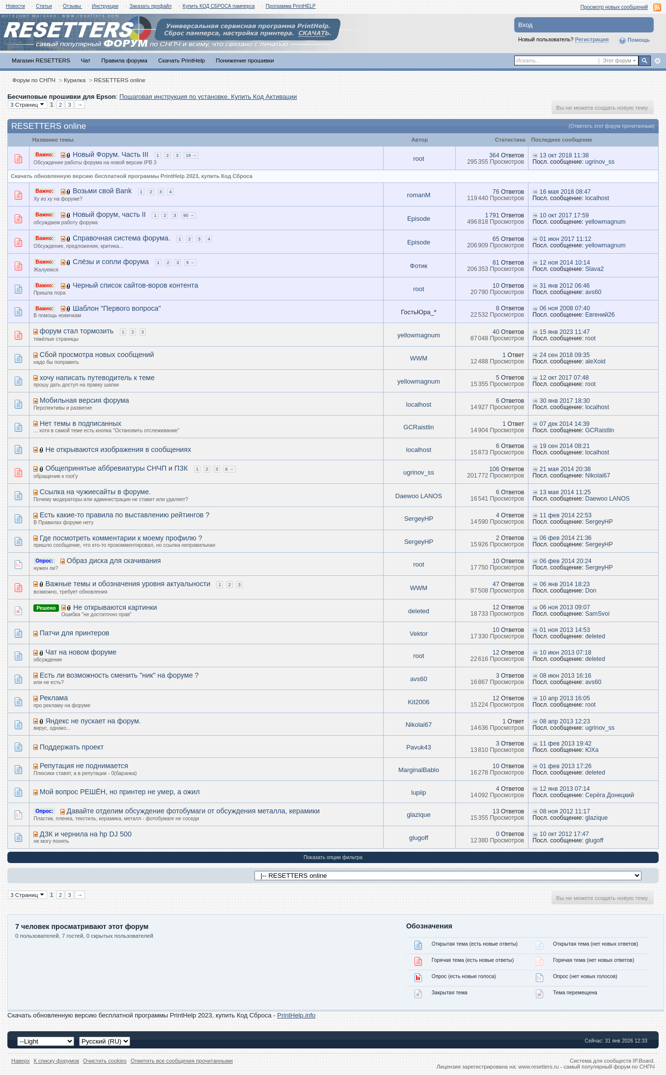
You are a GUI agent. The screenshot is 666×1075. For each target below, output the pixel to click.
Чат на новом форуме (80, 652)
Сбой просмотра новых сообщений (97, 354)
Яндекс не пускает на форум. (92, 721)
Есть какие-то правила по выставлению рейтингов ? (125, 515)
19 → (191, 155)
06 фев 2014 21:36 (566, 538)
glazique (418, 814)
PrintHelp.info (296, 1015)
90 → (188, 215)
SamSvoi (597, 613)
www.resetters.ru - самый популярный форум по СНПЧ (586, 1067)
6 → (229, 469)
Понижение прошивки (245, 60)
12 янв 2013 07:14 (565, 788)
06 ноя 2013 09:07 (565, 607)
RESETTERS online (119, 80)
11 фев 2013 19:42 (566, 743)
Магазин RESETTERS (41, 60)
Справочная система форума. (121, 238)
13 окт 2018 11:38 (564, 155)
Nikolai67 (597, 475)
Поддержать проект (72, 747)
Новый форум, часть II (109, 214)
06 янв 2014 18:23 (565, 584)
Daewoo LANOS (418, 496)
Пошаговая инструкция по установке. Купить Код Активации (208, 96)
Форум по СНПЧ (34, 80)
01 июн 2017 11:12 (565, 239)
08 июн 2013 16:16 (565, 675)
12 (496, 607)
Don (591, 590)
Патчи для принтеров (75, 633)
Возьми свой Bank (102, 191)
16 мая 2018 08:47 (565, 191)
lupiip (418, 792)
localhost (597, 198)
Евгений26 (600, 314)
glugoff (418, 837)
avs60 (593, 292)
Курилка (74, 80)
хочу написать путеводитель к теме (97, 378)
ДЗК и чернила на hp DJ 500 (86, 834)
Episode (418, 218)
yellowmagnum (605, 221)
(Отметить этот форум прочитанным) (612, 126)
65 (496, 239)
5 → (190, 262)
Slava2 (594, 269)
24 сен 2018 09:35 (565, 355)
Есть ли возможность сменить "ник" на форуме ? (119, 675)
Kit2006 (418, 702)
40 (496, 331)
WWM (418, 358)
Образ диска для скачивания (114, 561)
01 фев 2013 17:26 (566, 766)
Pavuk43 (418, 747)
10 (496, 285)
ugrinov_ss (600, 161)
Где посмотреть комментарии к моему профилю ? (121, 538)
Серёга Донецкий (609, 795)
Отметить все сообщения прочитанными (182, 1061)
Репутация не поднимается (84, 766)
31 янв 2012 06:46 (565, 285)
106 (494, 469)
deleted (418, 611)
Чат (85, 60)
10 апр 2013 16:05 (565, 698)
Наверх (20, 1061)
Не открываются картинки (115, 607)
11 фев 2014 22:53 (566, 515)
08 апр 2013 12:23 (565, 721)
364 (494, 155)
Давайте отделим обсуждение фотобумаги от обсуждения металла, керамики (193, 811)
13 (496, 811)
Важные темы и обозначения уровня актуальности (127, 584)
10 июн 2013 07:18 (565, 652)
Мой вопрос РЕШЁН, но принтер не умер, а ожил (120, 792)
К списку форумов (57, 1061)
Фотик (419, 265)
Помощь (634, 40)
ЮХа (592, 750)
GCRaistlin (418, 427)
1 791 (492, 215)
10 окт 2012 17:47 (564, 834)
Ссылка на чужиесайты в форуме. (95, 492)
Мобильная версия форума (84, 400)
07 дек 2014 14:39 (565, 423)
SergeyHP (418, 518)
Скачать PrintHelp (181, 60)
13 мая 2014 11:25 (565, 492)
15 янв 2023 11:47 (565, 331)
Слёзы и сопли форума (111, 262)
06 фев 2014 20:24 (566, 561)
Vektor (419, 633)
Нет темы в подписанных (80, 423)
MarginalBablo (418, 770)
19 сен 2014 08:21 (565, 446)
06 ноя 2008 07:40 (565, 308)
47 (496, 584)
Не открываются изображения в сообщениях (118, 449)
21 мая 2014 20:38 (565, 469)
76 (496, 191)
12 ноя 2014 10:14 (565, 262)
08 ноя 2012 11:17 (565, 811)
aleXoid (595, 361)
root (418, 158)
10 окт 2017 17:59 (564, 215)
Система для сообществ (600, 1061)
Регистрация (592, 39)
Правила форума (124, 60)
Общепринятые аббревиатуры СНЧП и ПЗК (116, 468)
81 (496, 262)
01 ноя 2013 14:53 (565, 630)
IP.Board (643, 1061)
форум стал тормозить (77, 331)
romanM (419, 195)
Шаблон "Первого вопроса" (117, 308)
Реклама (54, 698)
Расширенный (657, 61)
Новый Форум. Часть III (110, 154)
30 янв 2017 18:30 (565, 400)
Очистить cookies (105, 1061)
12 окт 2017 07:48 (564, 377)
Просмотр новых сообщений (614, 7)
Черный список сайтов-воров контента (135, 285)
